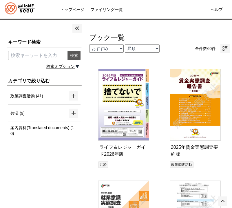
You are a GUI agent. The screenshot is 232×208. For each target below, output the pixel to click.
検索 (74, 55)
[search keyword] (38, 55)
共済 (103, 165)
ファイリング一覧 (106, 9)
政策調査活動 (181, 165)
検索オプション (60, 66)
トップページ (72, 9)
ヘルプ (217, 9)
